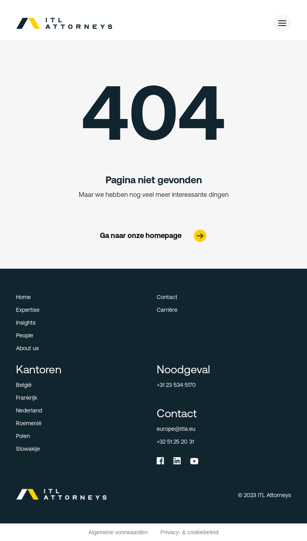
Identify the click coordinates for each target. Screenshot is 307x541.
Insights (26, 322)
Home (23, 297)
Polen (23, 436)
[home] (72, 23)
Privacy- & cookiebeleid (189, 532)
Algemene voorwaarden (118, 532)
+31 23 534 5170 (176, 385)
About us (27, 348)
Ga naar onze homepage (140, 235)
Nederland (29, 410)
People (24, 335)
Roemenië (29, 423)
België (24, 385)
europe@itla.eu (176, 429)
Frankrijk (26, 397)
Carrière (167, 310)
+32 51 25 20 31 (175, 441)
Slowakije (28, 449)
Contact (167, 297)
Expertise (28, 310)
